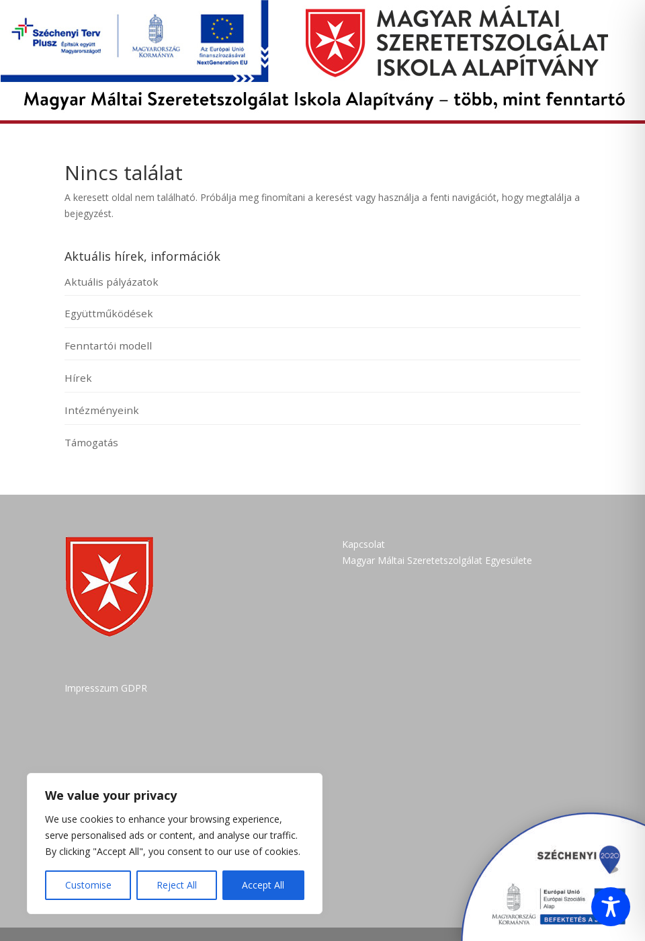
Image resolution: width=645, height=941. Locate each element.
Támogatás (91, 442)
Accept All (263, 884)
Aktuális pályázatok (111, 281)
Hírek (78, 377)
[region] (174, 843)
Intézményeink (101, 410)
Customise (88, 884)
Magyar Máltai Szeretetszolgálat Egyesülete (437, 560)
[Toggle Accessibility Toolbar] (611, 907)
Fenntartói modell (108, 345)
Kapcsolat (363, 544)
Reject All (177, 884)
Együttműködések (108, 313)
